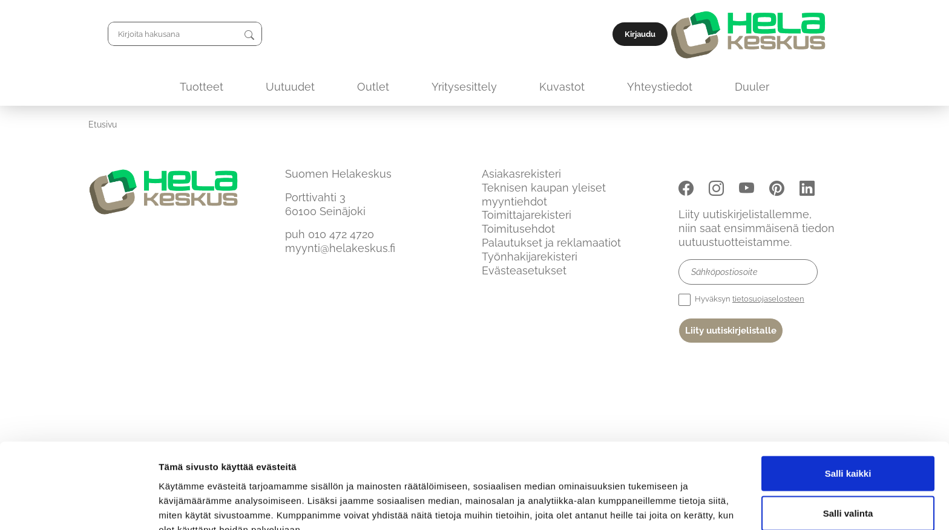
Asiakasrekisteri (521, 173)
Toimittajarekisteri (526, 214)
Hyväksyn (741, 300)
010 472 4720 (341, 234)
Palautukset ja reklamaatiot (551, 242)
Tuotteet (201, 86)
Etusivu (102, 124)
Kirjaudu (833, 34)
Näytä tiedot (647, 506)
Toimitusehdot (518, 228)
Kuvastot (562, 86)
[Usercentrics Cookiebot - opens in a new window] (78, 506)
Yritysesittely (464, 86)
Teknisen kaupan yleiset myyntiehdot (544, 194)
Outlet (373, 86)
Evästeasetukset (524, 270)
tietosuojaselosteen (768, 298)
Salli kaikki (848, 411)
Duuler (752, 86)
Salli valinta (848, 451)
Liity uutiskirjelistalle (731, 330)
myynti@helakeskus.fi (340, 248)
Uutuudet (290, 86)
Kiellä (848, 490)
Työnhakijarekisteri (529, 256)
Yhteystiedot (659, 86)
